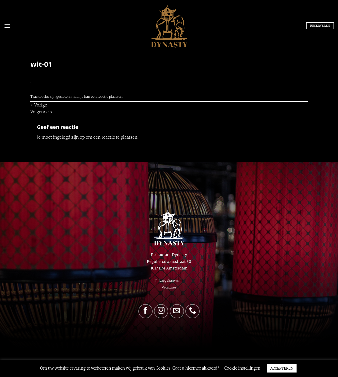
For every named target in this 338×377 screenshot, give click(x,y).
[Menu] (7, 25)
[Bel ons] (192, 311)
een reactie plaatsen (107, 96)
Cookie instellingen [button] (242, 368)
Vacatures (169, 287)
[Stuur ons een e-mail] (177, 311)
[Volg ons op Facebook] (145, 311)
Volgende (41, 111)
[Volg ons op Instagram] (161, 311)
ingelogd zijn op (69, 137)
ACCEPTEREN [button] (281, 368)
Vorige (38, 105)
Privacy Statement (169, 281)
